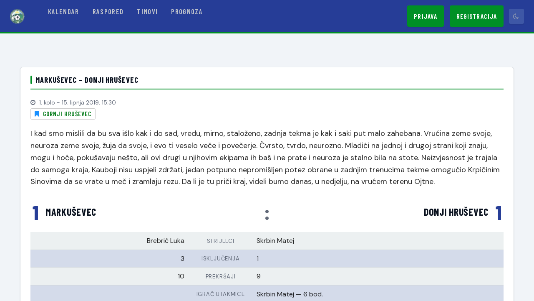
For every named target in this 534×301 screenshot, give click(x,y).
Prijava (425, 16)
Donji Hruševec (456, 212)
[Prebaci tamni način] (516, 16)
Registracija (476, 16)
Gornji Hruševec (67, 113)
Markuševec (70, 212)
